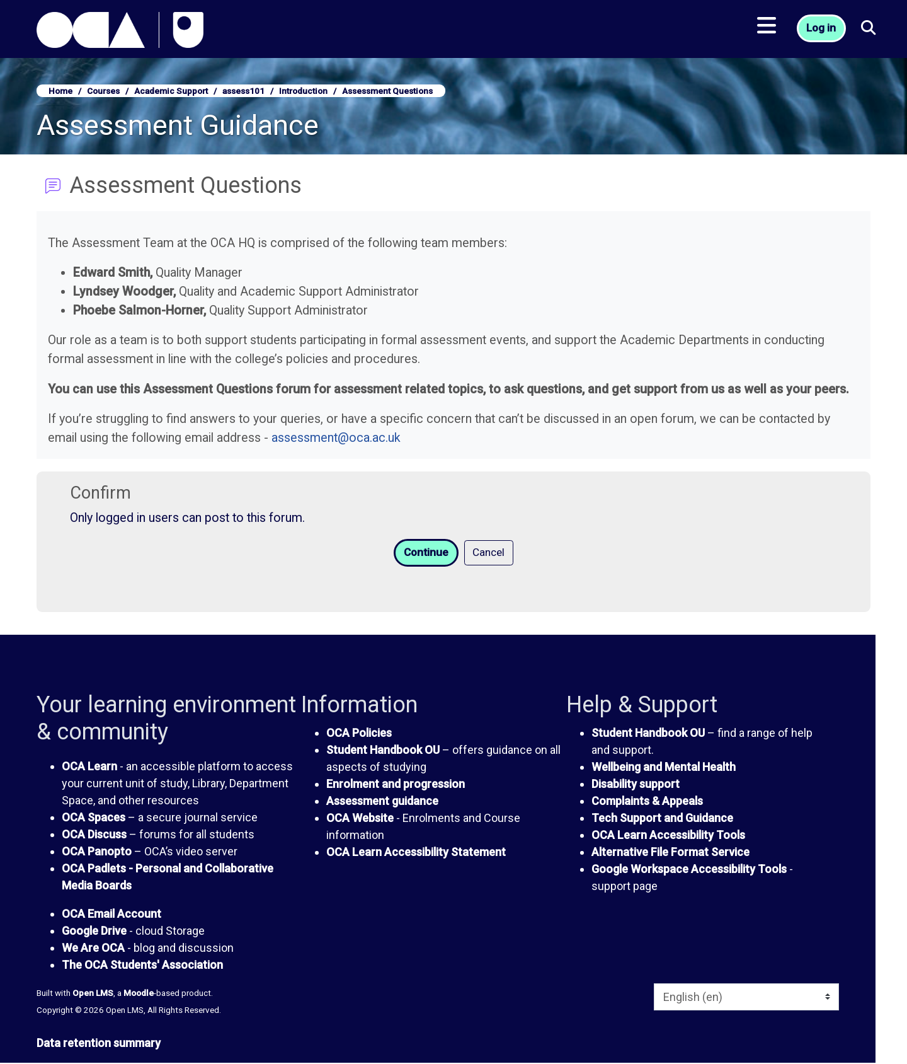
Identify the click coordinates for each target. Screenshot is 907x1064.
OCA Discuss (94, 835)
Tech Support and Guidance (662, 819)
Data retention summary (99, 1044)
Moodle (138, 994)
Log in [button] (822, 31)
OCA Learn (89, 767)
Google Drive (94, 932)
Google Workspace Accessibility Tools (689, 870)
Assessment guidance (382, 802)
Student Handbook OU (383, 751)
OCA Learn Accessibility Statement (416, 853)
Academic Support (171, 91)
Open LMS (92, 994)
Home (60, 91)
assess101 (243, 91)
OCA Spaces (93, 818)
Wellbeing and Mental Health (663, 768)
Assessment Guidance (178, 125)
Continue (424, 553)
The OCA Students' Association (142, 966)
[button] (870, 32)
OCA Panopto (97, 852)
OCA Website (360, 819)
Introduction (303, 91)
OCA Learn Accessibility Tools (668, 836)
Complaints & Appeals (647, 802)
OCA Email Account (111, 915)
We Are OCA (93, 949)
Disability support (635, 785)
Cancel (490, 553)
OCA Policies (359, 734)
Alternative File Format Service (670, 853)
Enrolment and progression (395, 785)
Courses (103, 91)
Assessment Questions (387, 91)
